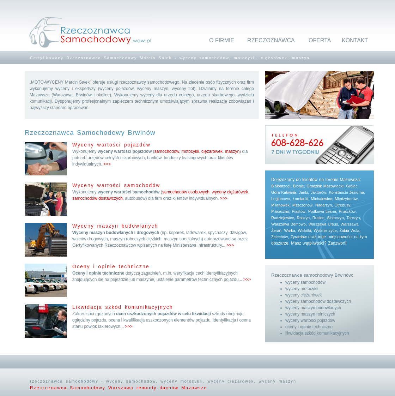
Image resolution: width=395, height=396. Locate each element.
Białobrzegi (280, 186)
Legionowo (280, 199)
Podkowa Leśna (322, 211)
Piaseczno (280, 211)
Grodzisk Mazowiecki (324, 186)
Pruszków (347, 211)
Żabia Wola (349, 230)
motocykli (190, 151)
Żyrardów (299, 237)
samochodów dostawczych (97, 198)
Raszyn (303, 218)
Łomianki (300, 199)
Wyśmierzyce (325, 230)
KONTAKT (355, 40)
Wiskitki (304, 230)
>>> (107, 164)
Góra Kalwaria (283, 192)
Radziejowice (282, 218)
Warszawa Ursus (323, 224)
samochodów (166, 151)
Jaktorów (318, 192)
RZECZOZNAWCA (271, 40)
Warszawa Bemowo (288, 224)
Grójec (351, 186)
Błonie (298, 186)
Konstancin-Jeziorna (346, 192)
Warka (289, 230)
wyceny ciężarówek (230, 192)
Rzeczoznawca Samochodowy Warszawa (83, 387)
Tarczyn (353, 218)
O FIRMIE (221, 40)
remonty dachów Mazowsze (171, 387)
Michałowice (321, 199)
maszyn (232, 151)
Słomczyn (335, 218)
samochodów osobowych (185, 192)
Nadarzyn (323, 205)
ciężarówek (212, 151)
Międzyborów (346, 199)
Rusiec (318, 218)
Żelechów (279, 237)
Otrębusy (343, 205)
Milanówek (280, 205)
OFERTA (320, 40)
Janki (303, 192)
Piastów (298, 211)
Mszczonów (302, 205)
